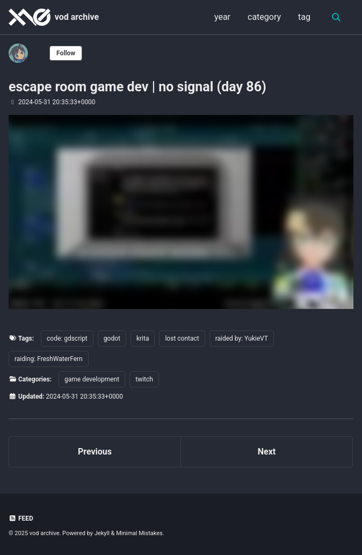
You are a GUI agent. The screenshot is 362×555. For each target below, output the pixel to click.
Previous (95, 451)
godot (112, 338)
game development (91, 379)
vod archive (77, 17)
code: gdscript (67, 338)
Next (267, 451)
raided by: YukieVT (241, 338)
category (264, 17)
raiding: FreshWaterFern (49, 359)
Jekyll (102, 533)
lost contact (182, 338)
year (222, 17)
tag (304, 17)
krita (142, 338)
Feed (21, 518)
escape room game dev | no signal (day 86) (137, 87)
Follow (65, 53)
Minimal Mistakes (139, 533)
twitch (144, 379)
